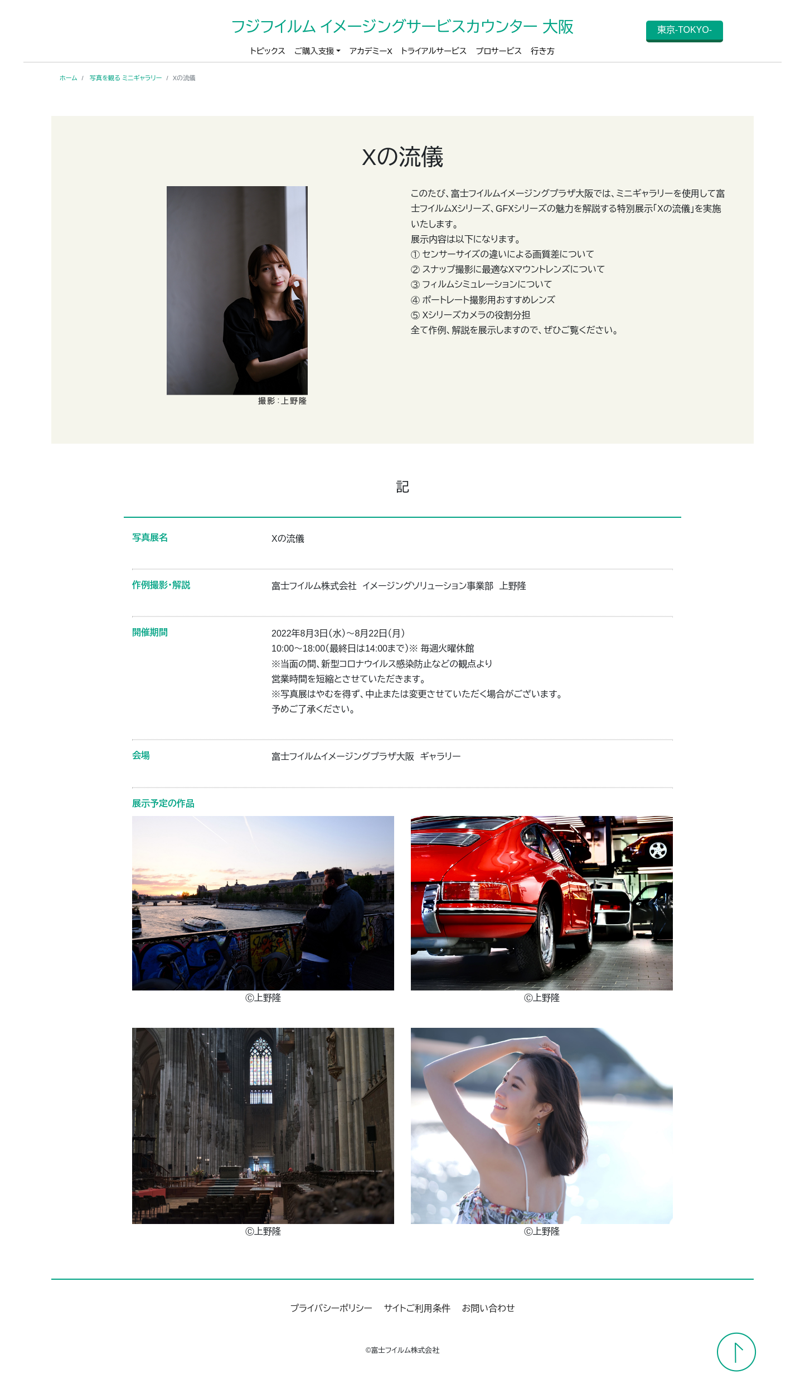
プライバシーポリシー (331, 1308)
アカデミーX (371, 51)
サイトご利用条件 (417, 1308)
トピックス (267, 51)
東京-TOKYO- (684, 30)
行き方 (543, 51)
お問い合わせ (488, 1308)
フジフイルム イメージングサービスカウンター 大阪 (402, 27)
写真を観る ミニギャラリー (126, 78)
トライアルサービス (434, 51)
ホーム (68, 78)
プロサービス (499, 51)
